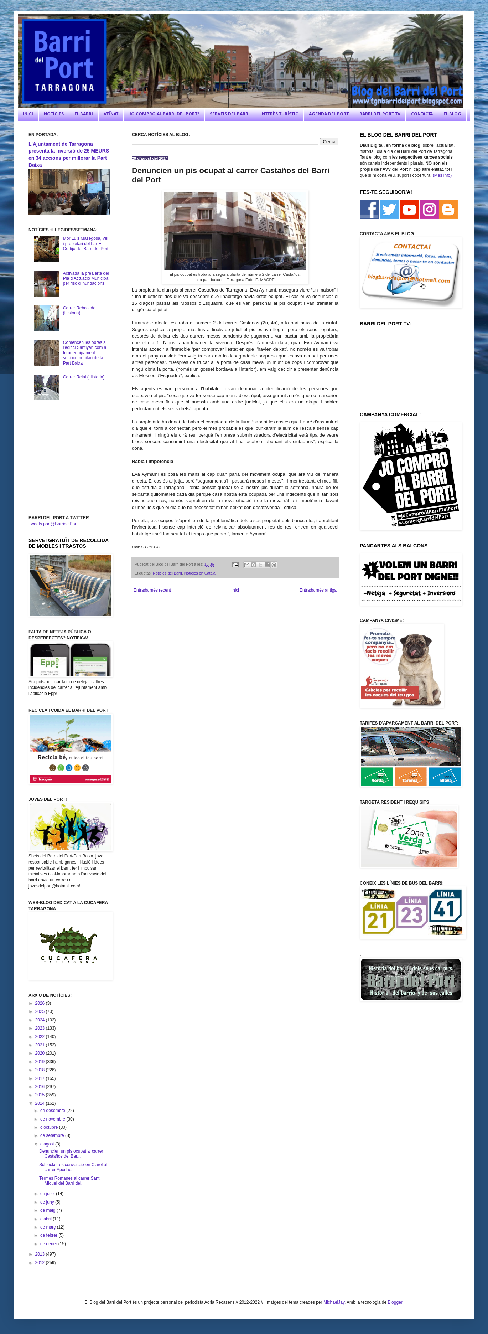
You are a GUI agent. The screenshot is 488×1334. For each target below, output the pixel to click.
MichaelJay (333, 1302)
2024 (40, 1020)
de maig (48, 1210)
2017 (40, 1078)
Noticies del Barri (167, 573)
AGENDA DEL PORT (329, 114)
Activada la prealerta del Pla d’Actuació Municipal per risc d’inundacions (86, 278)
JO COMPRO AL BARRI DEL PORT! (164, 114)
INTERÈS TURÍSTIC (279, 114)
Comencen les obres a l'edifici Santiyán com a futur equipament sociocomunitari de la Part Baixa (85, 353)
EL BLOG (452, 114)
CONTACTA (422, 114)
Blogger (395, 1302)
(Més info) (442, 175)
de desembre (53, 1110)
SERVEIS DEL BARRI (230, 114)
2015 (40, 1094)
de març (48, 1227)
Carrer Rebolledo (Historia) (79, 310)
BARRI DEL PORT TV (379, 114)
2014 (40, 1103)
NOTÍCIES (54, 114)
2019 (40, 1061)
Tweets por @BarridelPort (53, 523)
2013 (40, 1254)
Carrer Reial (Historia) (84, 377)
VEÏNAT (111, 114)
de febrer (49, 1235)
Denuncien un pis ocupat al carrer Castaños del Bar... (71, 1154)
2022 (40, 1036)
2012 (40, 1262)
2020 (40, 1053)
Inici (235, 590)
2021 (40, 1044)
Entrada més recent (152, 590)
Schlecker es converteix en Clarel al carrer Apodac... (73, 1167)
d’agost (47, 1144)
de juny (47, 1202)
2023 (40, 1028)
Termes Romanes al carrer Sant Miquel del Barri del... (69, 1181)
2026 (40, 1003)
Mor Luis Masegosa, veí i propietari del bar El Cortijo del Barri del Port (85, 243)
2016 (40, 1086)
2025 (40, 1011)
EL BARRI (83, 114)
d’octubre (49, 1127)
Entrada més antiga (318, 590)
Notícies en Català (200, 573)
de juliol (48, 1193)
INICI (28, 114)
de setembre (52, 1135)
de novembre (53, 1119)
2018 (40, 1069)
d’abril (46, 1218)
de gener (49, 1243)
